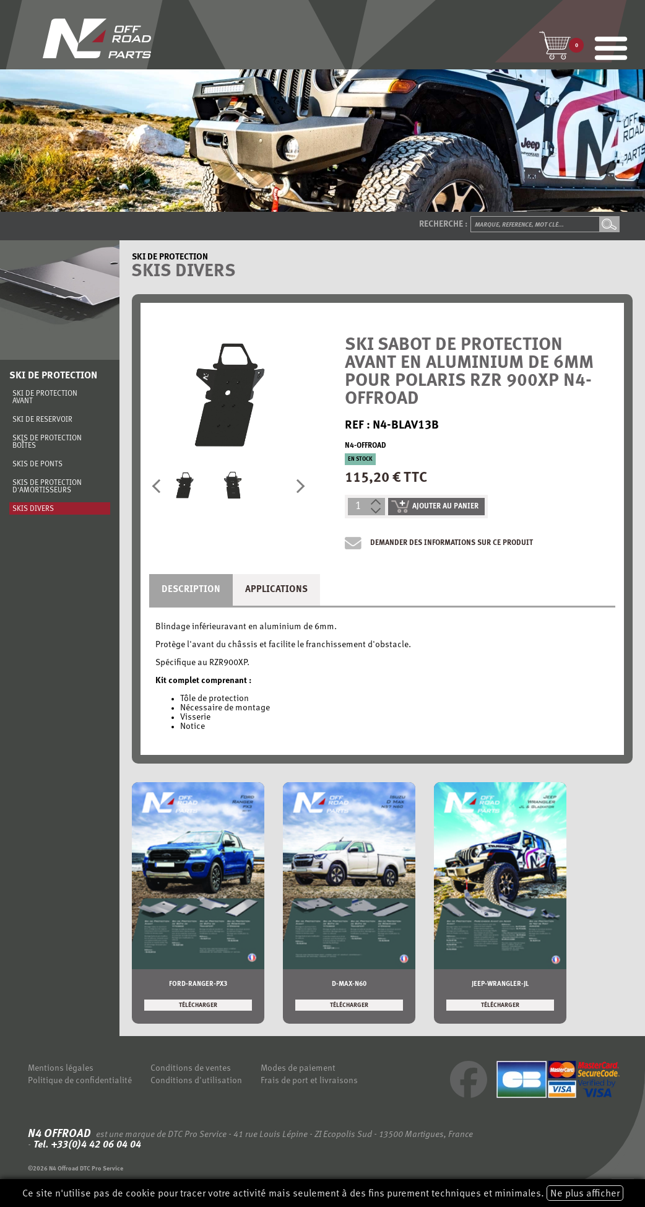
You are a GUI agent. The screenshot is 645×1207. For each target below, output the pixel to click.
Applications (276, 590)
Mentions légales (60, 1068)
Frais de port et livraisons (309, 1081)
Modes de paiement (298, 1068)
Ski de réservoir (42, 420)
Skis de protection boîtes (47, 442)
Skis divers (33, 509)
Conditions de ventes (190, 1068)
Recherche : (443, 224)
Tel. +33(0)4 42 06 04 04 (86, 1145)
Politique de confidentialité (80, 1081)
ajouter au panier (434, 506)
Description (191, 590)
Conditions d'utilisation (196, 1081)
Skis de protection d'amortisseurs (47, 486)
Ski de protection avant (44, 397)
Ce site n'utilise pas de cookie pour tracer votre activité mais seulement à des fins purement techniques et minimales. (322, 1193)
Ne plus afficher (585, 1194)
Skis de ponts (37, 464)
